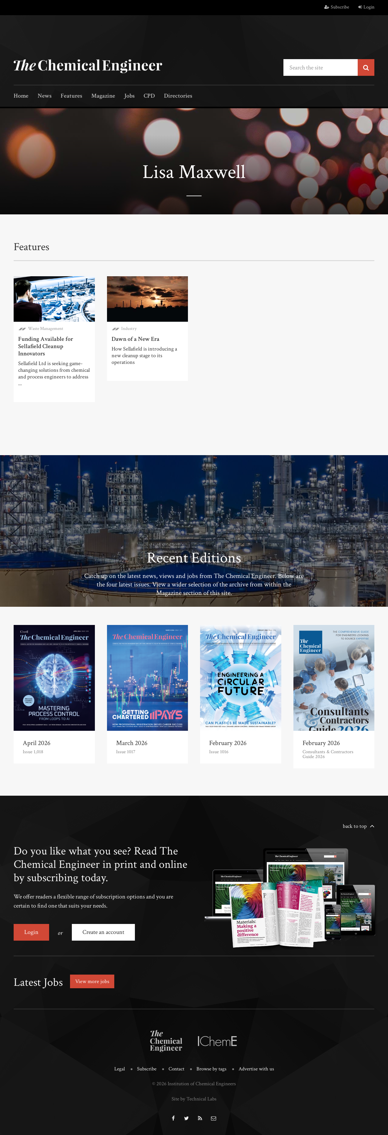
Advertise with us (256, 1069)
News (45, 96)
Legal (119, 1069)
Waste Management (45, 328)
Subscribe (336, 7)
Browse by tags (211, 1069)
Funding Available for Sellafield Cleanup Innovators (45, 346)
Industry (129, 328)
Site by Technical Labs (194, 1099)
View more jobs (92, 981)
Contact (176, 1069)
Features (71, 96)
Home (21, 96)
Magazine (103, 96)
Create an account (103, 932)
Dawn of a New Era (135, 339)
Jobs (129, 96)
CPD (149, 96)
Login (366, 7)
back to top (355, 826)
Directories (178, 96)
